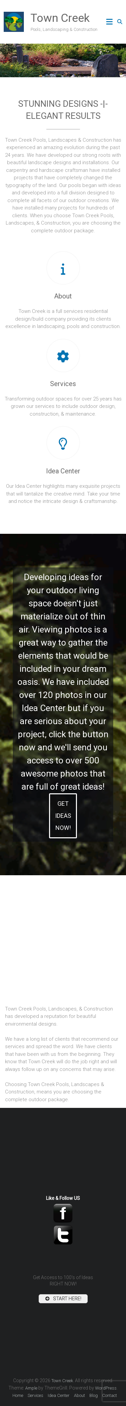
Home (17, 1395)
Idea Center (63, 471)
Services (63, 384)
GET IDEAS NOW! (63, 815)
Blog (93, 1395)
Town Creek (60, 18)
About (63, 296)
